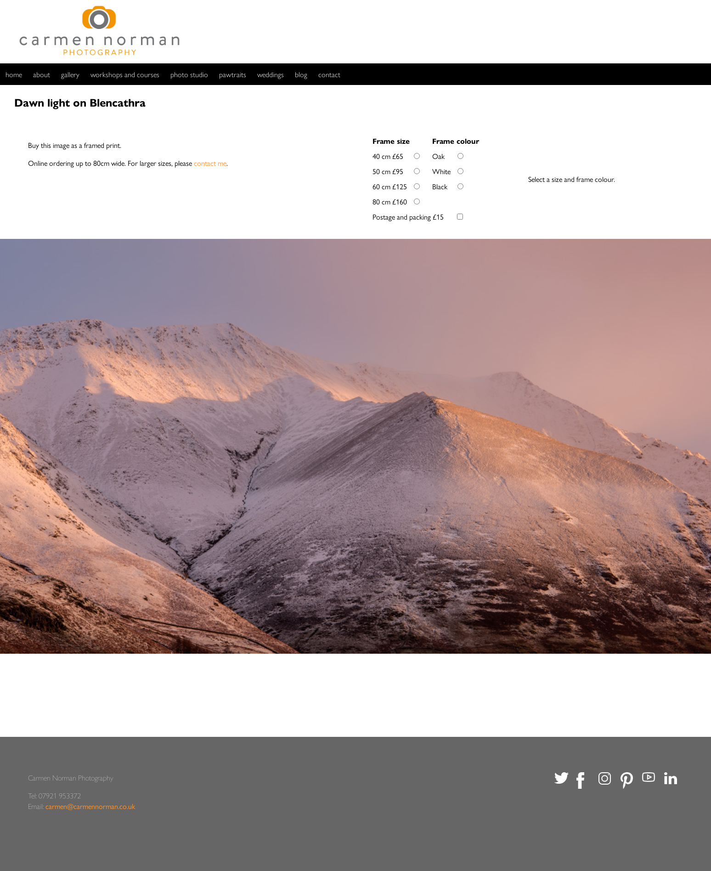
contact (329, 74)
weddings (270, 74)
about (41, 74)
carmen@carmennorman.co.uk (90, 806)
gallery (70, 74)
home (14, 74)
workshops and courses (124, 74)
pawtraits (232, 74)
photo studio (189, 74)
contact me (210, 163)
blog (301, 74)
